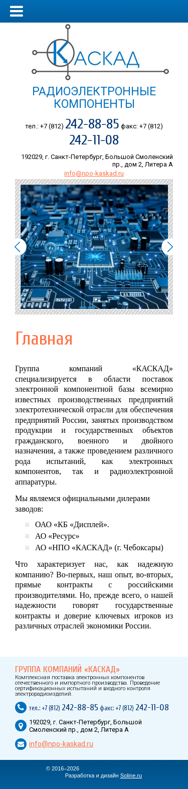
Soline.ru (131, 775)
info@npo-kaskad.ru (94, 173)
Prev (18, 246)
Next (170, 246)
